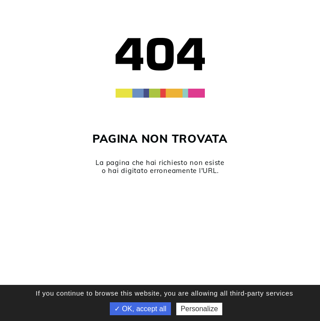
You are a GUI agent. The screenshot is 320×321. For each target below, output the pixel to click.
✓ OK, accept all (140, 309)
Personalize (199, 309)
